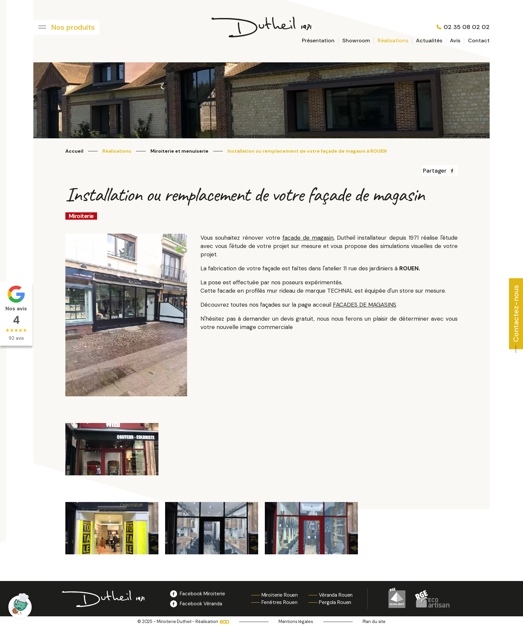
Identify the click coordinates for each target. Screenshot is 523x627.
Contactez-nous (516, 313)
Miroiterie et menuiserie (179, 151)
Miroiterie (81, 216)
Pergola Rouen (335, 602)
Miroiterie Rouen (280, 595)
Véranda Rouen (336, 595)
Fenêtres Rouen (280, 602)
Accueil (74, 151)
